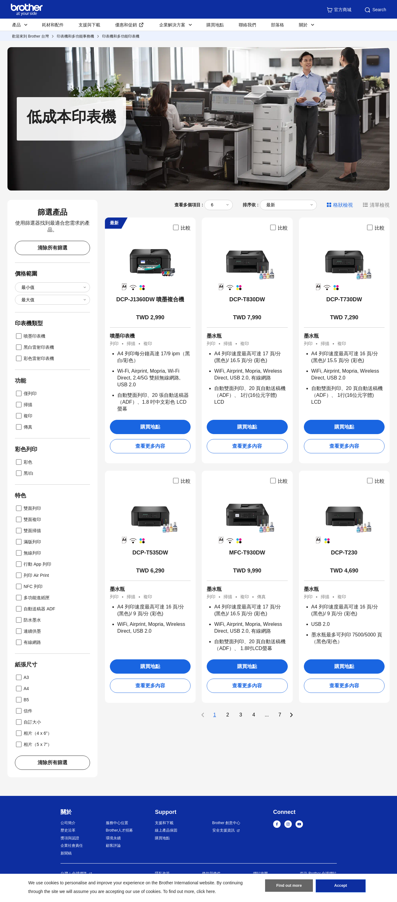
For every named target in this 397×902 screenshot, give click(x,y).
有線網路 (28, 642)
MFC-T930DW (247, 553)
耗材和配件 (53, 24)
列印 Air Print (32, 575)
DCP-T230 (344, 553)
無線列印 (28, 553)
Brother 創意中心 (226, 823)
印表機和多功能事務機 (75, 36)
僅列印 (26, 393)
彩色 (23, 462)
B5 (22, 699)
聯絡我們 (247, 24)
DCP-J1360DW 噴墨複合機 (150, 299)
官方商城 (339, 10)
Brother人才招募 (119, 830)
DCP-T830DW (247, 299)
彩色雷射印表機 (34, 358)
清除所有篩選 (52, 247)
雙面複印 (28, 519)
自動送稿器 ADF (35, 609)
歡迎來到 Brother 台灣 (30, 36)
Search (375, 10)
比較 (181, 227)
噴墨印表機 (30, 336)
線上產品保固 (166, 830)
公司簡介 (68, 823)
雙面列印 (28, 508)
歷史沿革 (68, 830)
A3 (22, 677)
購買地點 (215, 24)
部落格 (277, 24)
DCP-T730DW (344, 299)
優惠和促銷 (126, 24)
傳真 (23, 427)
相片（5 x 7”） (33, 744)
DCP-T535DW (150, 553)
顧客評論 (113, 845)
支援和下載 (164, 823)
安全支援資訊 (223, 830)
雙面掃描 (28, 530)
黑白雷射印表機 (34, 347)
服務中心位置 (117, 823)
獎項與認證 (70, 838)
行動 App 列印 (33, 564)
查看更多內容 (150, 446)
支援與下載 (89, 24)
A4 (22, 688)
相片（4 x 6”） (33, 733)
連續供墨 (28, 631)
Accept (340, 887)
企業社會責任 (72, 845)
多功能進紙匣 (32, 597)
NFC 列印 (29, 586)
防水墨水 (28, 620)
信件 (23, 711)
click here (205, 891)
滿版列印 (28, 541)
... (267, 715)
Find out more (289, 887)
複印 (23, 416)
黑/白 (24, 473)
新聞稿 (66, 853)
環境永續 (113, 838)
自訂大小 (28, 722)
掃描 (23, 404)
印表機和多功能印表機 (120, 36)
